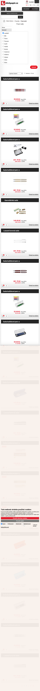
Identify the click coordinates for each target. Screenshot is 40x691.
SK (30, 5)
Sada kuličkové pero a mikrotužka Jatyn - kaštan (11, 261)
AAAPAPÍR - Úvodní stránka (10, 3)
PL (34, 5)
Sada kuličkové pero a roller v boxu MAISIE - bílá (11, 139)
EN (38, 5)
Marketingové (27, 523)
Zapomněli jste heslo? (37, 1)
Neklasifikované (5, 527)
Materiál (4, 30)
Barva (3, 27)
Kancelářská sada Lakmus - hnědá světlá (11, 200)
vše (33, 73)
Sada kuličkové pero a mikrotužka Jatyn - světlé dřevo (11, 170)
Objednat (8, 9)
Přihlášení (26, 9)
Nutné (3, 523)
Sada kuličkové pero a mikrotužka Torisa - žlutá (11, 291)
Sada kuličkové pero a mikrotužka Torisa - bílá (11, 109)
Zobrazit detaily (35, 525)
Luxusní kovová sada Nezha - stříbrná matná (11, 231)
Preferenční (11, 523)
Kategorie (3, 9)
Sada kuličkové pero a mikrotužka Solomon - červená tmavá (11, 79)
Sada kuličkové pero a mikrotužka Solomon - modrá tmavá (11, 322)
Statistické (18, 523)
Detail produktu (33, 103)
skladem (28, 73)
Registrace (35, 9)
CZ (27, 5)
